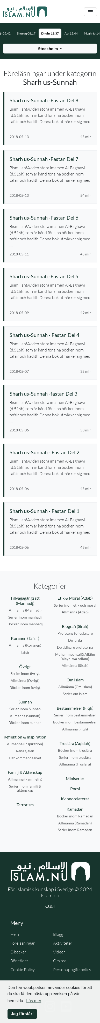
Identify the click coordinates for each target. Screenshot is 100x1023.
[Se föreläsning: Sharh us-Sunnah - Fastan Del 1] (50, 511)
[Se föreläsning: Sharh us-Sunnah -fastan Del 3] (50, 393)
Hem (14, 934)
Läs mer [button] (33, 1001)
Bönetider (19, 960)
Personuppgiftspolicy (72, 969)
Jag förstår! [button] (22, 1014)
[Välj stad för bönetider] (50, 48)
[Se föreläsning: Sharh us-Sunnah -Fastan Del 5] (50, 276)
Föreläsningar (22, 943)
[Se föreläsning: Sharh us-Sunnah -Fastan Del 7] (50, 159)
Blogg (58, 934)
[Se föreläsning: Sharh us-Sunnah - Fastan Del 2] (50, 452)
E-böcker (18, 951)
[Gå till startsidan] (25, 11)
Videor (59, 951)
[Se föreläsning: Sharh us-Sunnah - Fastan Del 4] (50, 335)
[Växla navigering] (90, 11)
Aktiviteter (62, 943)
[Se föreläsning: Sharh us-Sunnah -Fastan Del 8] (50, 100)
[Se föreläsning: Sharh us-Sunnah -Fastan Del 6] (50, 217)
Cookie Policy (22, 969)
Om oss (60, 960)
